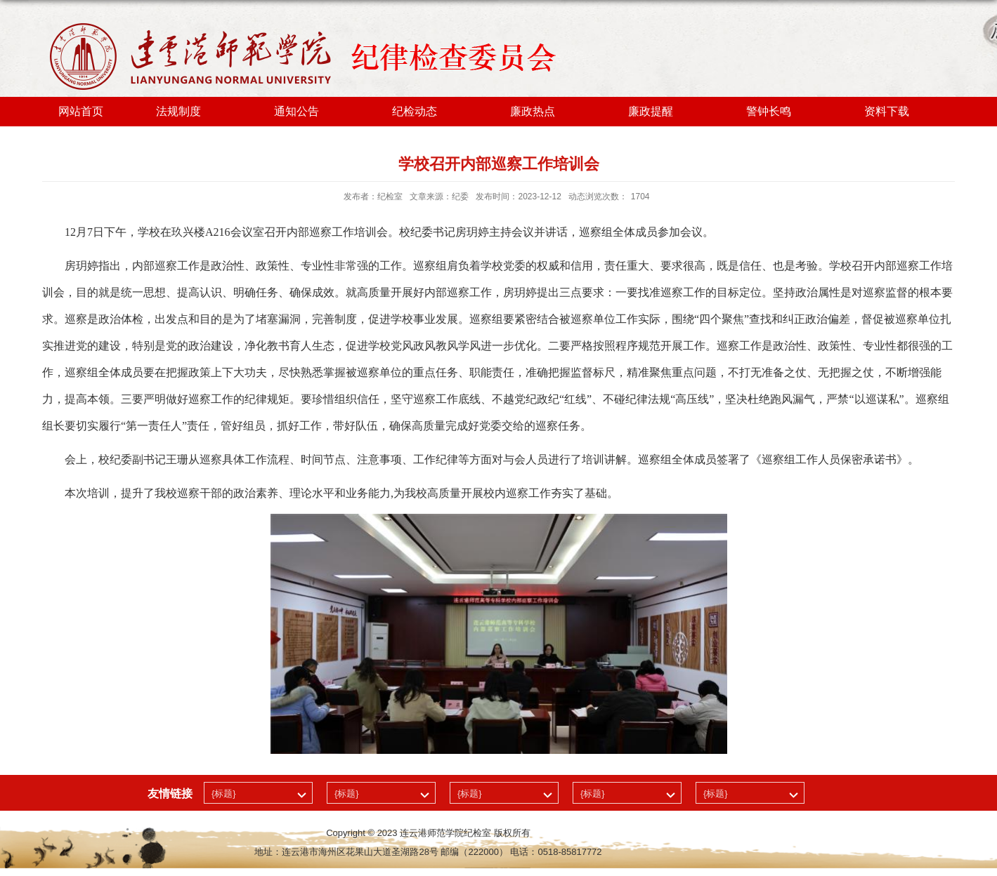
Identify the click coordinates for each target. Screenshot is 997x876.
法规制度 (178, 111)
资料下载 (886, 111)
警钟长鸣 (768, 111)
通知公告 (296, 111)
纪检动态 (414, 111)
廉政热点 (532, 111)
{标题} (223, 793)
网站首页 (80, 111)
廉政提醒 (650, 111)
